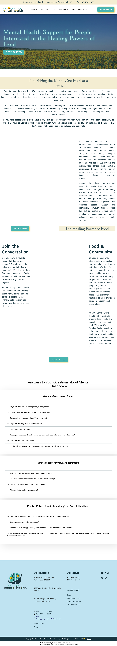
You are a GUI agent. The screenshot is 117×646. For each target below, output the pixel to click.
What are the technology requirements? (24, 490)
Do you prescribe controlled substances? (24, 522)
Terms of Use (39, 623)
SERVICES (63, 9)
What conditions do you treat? (20, 429)
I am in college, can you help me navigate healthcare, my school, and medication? (39, 446)
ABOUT (33, 9)
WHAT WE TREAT (48, 9)
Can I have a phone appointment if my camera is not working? (32, 479)
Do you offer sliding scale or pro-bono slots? (26, 424)
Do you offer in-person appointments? (23, 441)
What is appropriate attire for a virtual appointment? (28, 484)
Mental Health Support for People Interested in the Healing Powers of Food (49, 38)
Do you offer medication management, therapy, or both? (30, 407)
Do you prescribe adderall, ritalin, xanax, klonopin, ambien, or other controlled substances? (42, 435)
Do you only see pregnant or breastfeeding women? (28, 418)
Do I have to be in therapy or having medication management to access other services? (41, 528)
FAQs (73, 9)
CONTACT (82, 9)
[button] (58, 407)
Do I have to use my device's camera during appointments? (31, 473)
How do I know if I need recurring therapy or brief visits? (30, 412)
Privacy (36, 627)
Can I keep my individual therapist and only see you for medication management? (39, 516)
